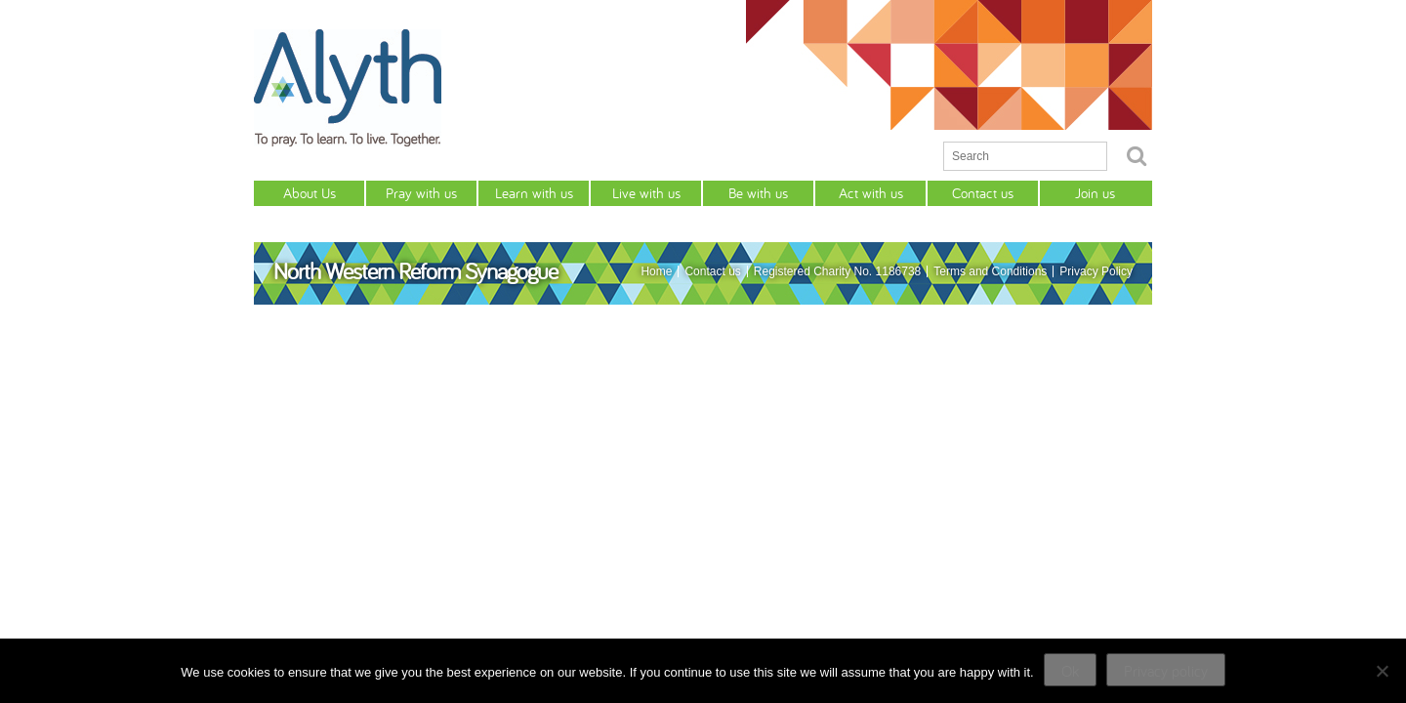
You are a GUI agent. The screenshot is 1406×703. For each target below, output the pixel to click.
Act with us (871, 193)
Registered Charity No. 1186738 (837, 271)
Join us (1095, 193)
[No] (1381, 671)
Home (656, 271)
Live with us (646, 193)
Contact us (982, 193)
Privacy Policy (1096, 271)
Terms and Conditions (990, 271)
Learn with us (534, 193)
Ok (1070, 671)
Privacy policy (1166, 671)
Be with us (758, 193)
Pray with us (421, 193)
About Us (309, 193)
